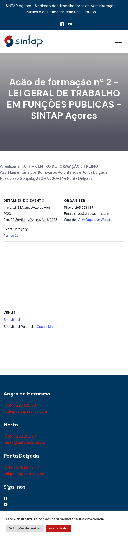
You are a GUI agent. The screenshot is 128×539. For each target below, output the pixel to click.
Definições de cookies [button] (25, 528)
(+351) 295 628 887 (21, 405)
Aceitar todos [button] (59, 528)
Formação (11, 235)
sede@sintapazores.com (25, 411)
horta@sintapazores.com (26, 442)
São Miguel (12, 319)
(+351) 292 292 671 (21, 436)
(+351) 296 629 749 (21, 467)
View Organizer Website (95, 220)
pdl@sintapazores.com (24, 473)
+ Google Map (44, 326)
